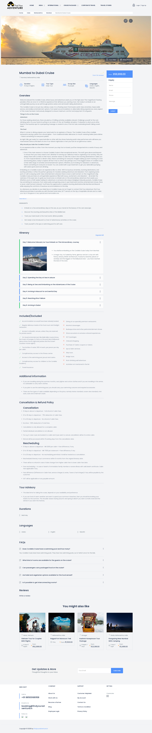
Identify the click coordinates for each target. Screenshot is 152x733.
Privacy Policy (82, 711)
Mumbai (49, 13)
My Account (81, 698)
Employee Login (53, 711)
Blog (50, 707)
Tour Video (111, 60)
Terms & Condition (84, 707)
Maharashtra (38, 13)
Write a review (24, 596)
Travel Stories (105, 5)
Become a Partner (54, 702)
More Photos (125, 60)
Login (138, 5)
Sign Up (143, 5)
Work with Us (52, 698)
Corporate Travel (88, 5)
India (41, 5)
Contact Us (81, 702)
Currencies (110, 693)
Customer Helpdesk (84, 693)
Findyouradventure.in (41, 729)
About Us (51, 693)
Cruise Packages (70, 5)
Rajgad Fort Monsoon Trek (60, 638)
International (53, 5)
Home (32, 5)
